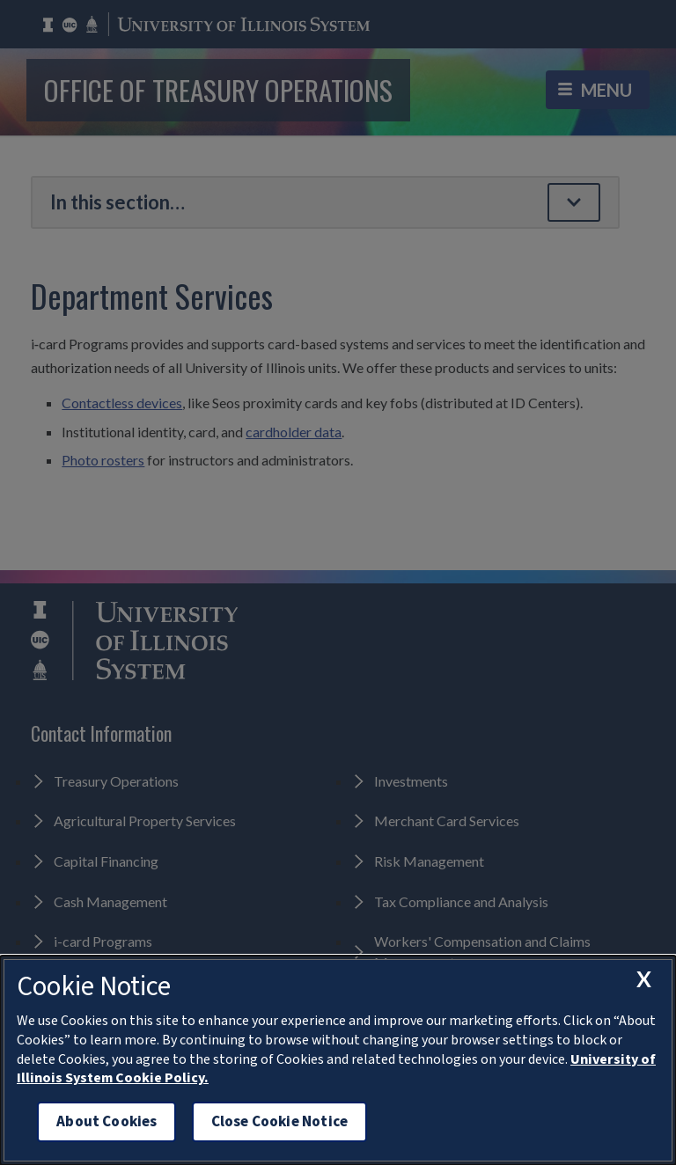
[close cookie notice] (643, 979)
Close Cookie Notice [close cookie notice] (279, 1121)
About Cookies (106, 1121)
